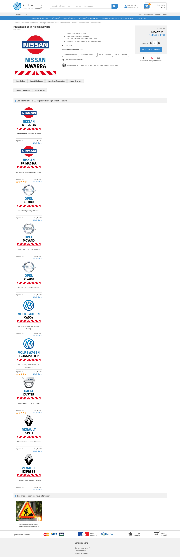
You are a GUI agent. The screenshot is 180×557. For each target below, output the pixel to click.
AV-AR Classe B (121, 55)
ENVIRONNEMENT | (127, 18)
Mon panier (161, 5)
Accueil (16, 23)
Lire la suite (68, 45)
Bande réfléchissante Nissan (65, 23)
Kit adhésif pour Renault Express (28, 480)
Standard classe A (70, 55)
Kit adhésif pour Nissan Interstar (29, 134)
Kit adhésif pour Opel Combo (29, 211)
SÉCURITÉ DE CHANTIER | (89, 18)
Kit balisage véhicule (45, 23)
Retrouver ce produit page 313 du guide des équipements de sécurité (92, 65)
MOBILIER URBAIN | (110, 18)
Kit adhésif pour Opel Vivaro (28, 288)
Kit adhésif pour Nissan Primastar (28, 172)
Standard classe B (88, 55)
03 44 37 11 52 (20, 14)
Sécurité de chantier (28, 23)
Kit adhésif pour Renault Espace (29, 442)
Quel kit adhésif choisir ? (72, 60)
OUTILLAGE (142, 18)
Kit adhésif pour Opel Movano (29, 249)
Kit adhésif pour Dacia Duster (29, 403)
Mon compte (129, 5)
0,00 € (163, 7)
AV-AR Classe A (105, 55)
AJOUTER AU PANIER (151, 49)
